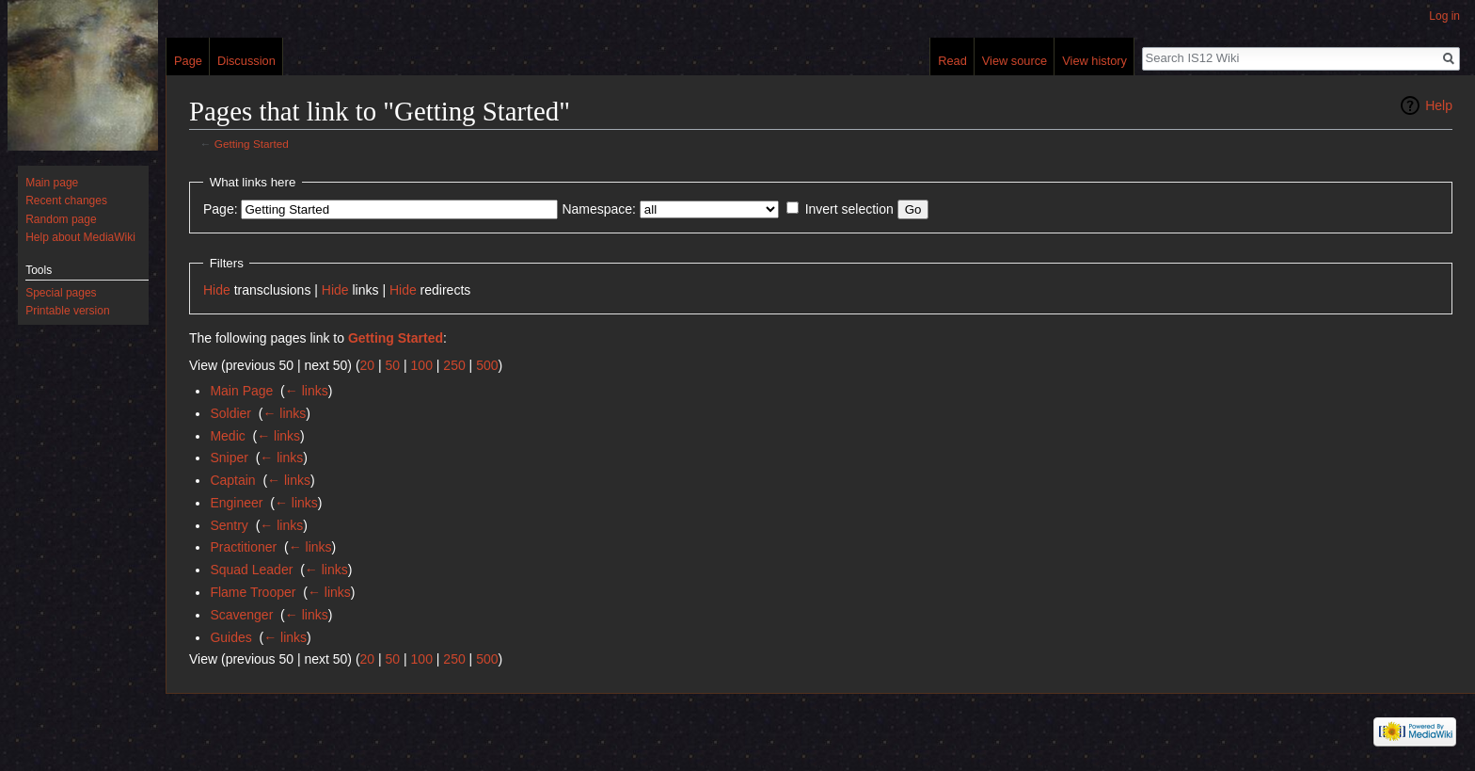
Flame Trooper (252, 592)
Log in (1444, 16)
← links (306, 390)
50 (393, 365)
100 (422, 365)
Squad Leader (251, 569)
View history (1094, 61)
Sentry (228, 525)
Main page (51, 182)
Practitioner (243, 546)
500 (487, 365)
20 (367, 365)
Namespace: (599, 209)
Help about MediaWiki (80, 237)
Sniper (228, 457)
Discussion (246, 61)
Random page (60, 219)
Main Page (241, 390)
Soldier (230, 413)
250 (454, 365)
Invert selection (849, 209)
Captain (232, 480)
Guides (230, 637)
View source (1014, 61)
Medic (227, 435)
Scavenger (241, 614)
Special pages (60, 292)
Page (188, 61)
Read (952, 61)
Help (1438, 105)
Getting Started (251, 143)
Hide (216, 289)
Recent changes (66, 200)
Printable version (67, 310)
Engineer (236, 502)
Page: (220, 209)
